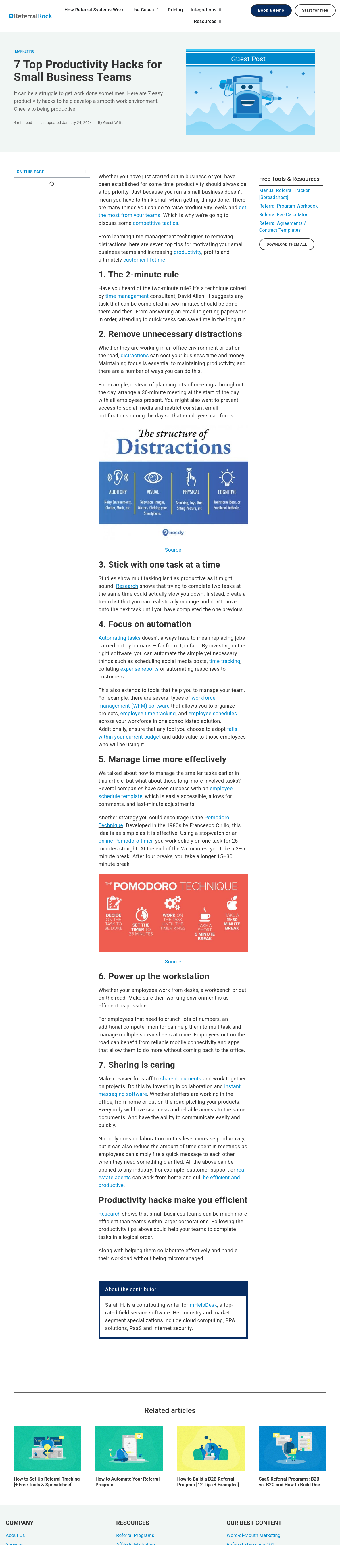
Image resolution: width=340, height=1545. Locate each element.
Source (173, 550)
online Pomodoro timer (126, 841)
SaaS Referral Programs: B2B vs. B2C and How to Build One (289, 1482)
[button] (86, 172)
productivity (187, 252)
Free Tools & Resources (289, 178)
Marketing (24, 51)
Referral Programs (135, 1535)
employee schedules (213, 713)
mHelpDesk (203, 1305)
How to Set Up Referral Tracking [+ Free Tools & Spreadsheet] (47, 1482)
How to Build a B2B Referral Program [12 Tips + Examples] (208, 1482)
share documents (180, 1079)
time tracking (224, 661)
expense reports (139, 669)
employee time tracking (148, 713)
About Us (15, 1535)
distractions (135, 355)
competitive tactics (155, 223)
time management (127, 296)
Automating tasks (120, 638)
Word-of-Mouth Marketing (254, 1535)
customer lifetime (144, 260)
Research (127, 586)
